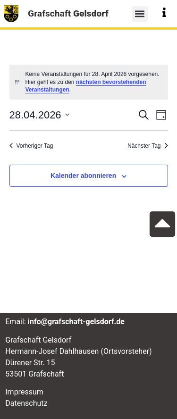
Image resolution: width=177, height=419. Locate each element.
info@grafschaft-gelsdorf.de (76, 321)
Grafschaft (68, 13)
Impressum (24, 391)
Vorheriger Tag (31, 145)
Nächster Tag (147, 145)
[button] (140, 14)
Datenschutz (26, 403)
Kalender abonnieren (83, 175)
